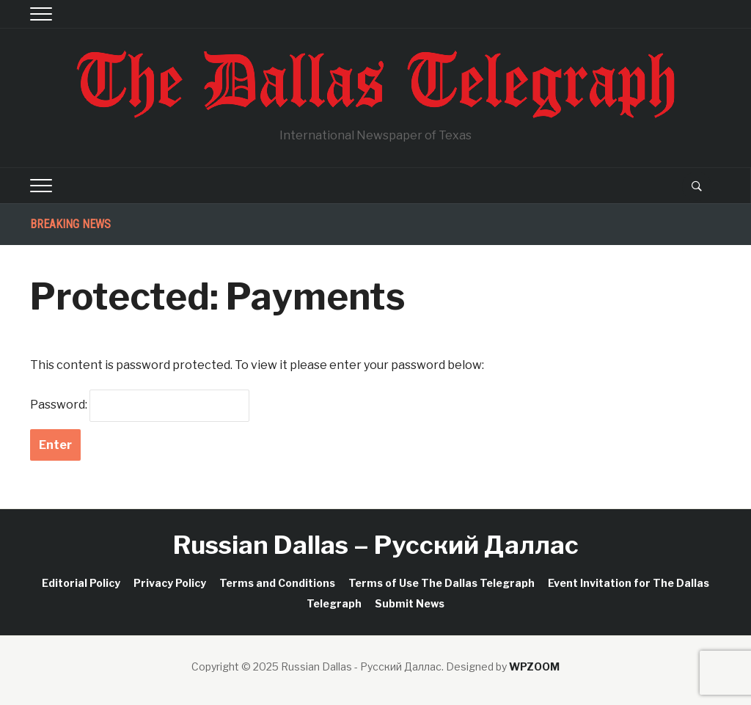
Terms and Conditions (277, 583)
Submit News (409, 603)
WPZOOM (534, 666)
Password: (139, 406)
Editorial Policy (81, 583)
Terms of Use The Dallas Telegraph (441, 583)
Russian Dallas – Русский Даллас (376, 545)
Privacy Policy (169, 583)
